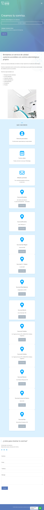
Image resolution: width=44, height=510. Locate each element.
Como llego (22, 205)
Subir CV (4, 33)
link (24, 182)
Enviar (4, 488)
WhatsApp (28, 161)
